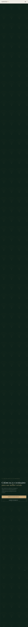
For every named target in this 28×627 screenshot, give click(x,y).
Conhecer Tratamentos (14, 500)
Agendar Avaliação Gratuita (14, 496)
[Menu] (25, 1)
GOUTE (5, 2)
